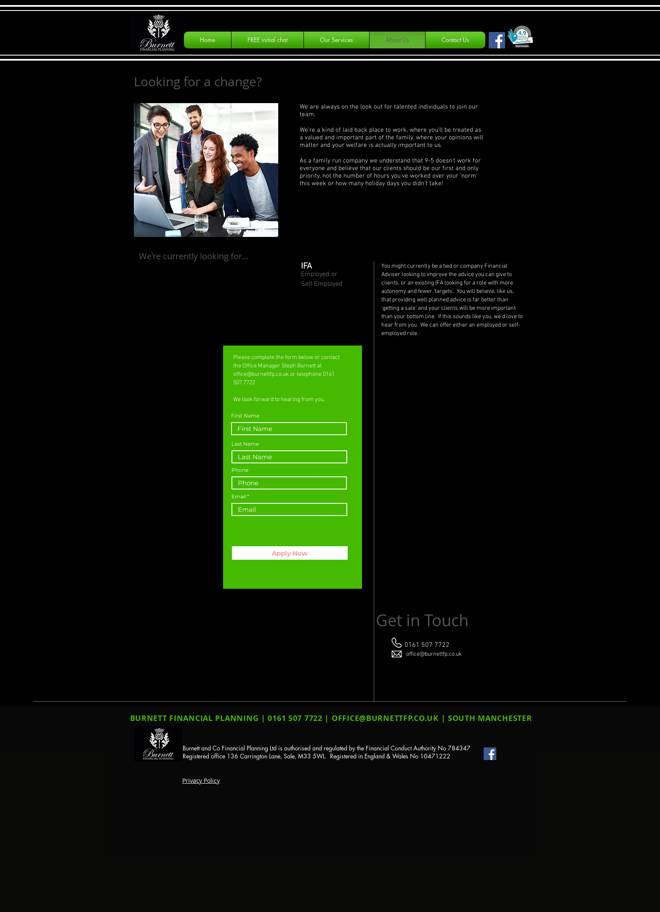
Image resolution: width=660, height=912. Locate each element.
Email (239, 496)
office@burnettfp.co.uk (261, 374)
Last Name (245, 444)
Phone (240, 470)
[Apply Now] (290, 553)
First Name (245, 415)
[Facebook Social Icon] (497, 40)
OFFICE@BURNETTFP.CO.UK (385, 718)
